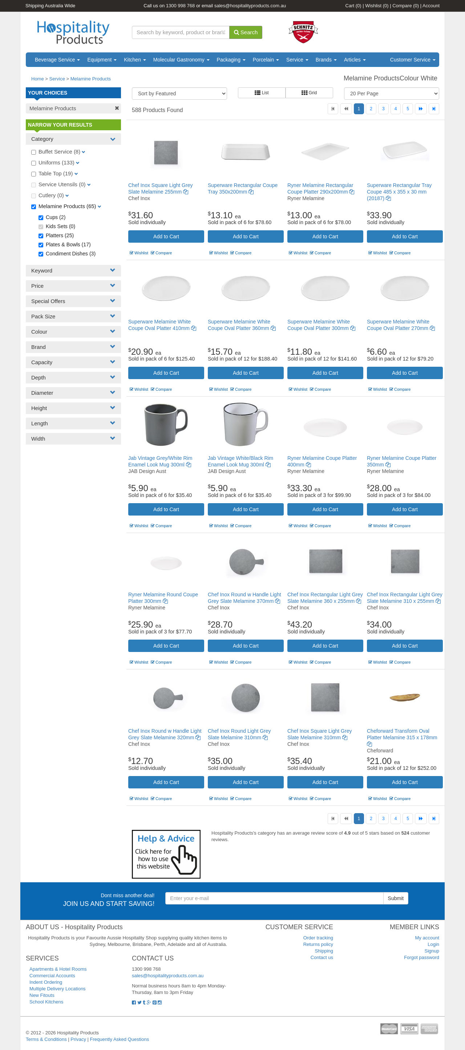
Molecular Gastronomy (181, 60)
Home (37, 78)
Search (246, 32)
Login (433, 944)
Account (431, 5)
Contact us (322, 957)
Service (297, 60)
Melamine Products (90, 78)
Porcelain (266, 60)
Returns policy (318, 944)
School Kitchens (46, 1002)
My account (427, 937)
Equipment (102, 60)
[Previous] (346, 108)
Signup (432, 951)
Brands (326, 60)
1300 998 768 (180, 5)
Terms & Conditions (46, 1039)
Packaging (231, 60)
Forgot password (421, 957)
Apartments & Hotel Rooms (58, 969)
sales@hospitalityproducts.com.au (250, 5)
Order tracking (318, 937)
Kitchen (135, 60)
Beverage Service (57, 60)
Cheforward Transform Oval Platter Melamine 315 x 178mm (402, 737)
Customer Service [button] (413, 60)
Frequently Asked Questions (119, 1039)
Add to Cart (166, 236)
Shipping (324, 951)
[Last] (434, 108)
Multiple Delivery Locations (57, 988)
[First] (333, 108)
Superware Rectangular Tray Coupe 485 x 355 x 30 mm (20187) (399, 191)
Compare (405, 5)
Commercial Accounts (52, 975)
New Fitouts (41, 995)
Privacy (78, 1039)
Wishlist (376, 5)
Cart (353, 5)
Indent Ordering (45, 982)
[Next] (421, 108)
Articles (355, 60)
